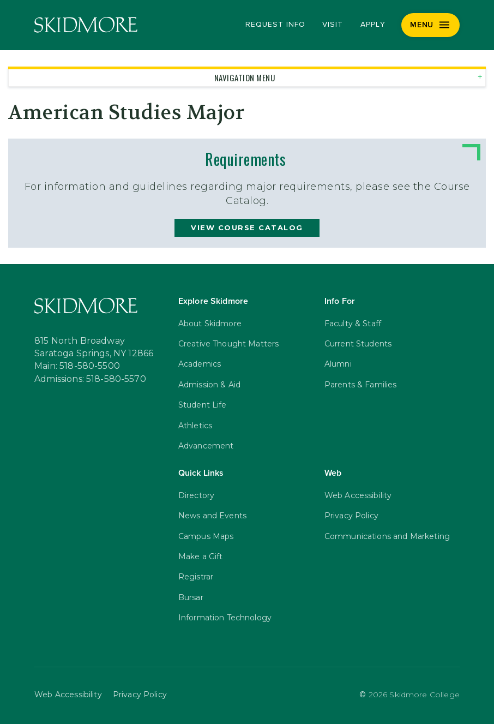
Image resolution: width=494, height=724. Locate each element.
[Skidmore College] (85, 25)
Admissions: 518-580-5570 (90, 379)
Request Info (275, 24)
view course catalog (247, 227)
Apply (372, 24)
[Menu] (430, 25)
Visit (332, 24)
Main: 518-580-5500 (77, 366)
